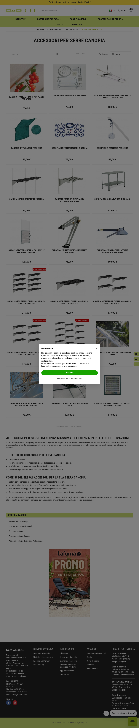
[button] (96, 348)
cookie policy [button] (46, 361)
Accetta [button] (69, 373)
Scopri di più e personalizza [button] (69, 379)
